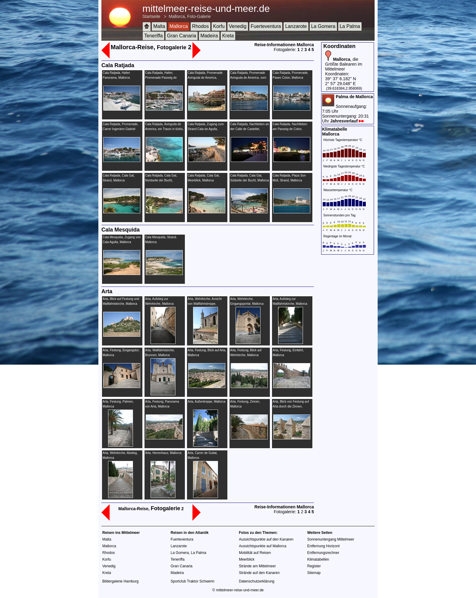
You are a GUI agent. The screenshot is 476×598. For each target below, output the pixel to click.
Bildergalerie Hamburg (120, 581)
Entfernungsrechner (323, 553)
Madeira (209, 35)
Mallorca (178, 26)
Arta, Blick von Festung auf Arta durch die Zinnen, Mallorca (291, 406)
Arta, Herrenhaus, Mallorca (163, 453)
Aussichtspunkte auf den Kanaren (266, 539)
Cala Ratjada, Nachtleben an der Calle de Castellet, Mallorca (249, 129)
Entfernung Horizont (323, 546)
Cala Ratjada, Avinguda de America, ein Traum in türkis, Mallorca (164, 129)
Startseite (151, 16)
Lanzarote (296, 26)
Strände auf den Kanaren (259, 573)
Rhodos (200, 26)
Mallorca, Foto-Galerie (190, 16)
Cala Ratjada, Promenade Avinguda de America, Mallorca (205, 77)
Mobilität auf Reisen (255, 553)
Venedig (237, 26)
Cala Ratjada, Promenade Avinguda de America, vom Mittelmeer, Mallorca (248, 77)
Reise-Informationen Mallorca (284, 44)
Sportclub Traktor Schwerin (192, 581)
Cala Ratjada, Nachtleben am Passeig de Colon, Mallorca (290, 129)
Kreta (228, 35)
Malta (159, 26)
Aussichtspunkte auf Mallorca (262, 546)
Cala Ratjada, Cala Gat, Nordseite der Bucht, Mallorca (161, 180)
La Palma (350, 26)
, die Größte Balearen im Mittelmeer (343, 64)
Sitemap (314, 573)
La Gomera (323, 26)
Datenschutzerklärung (256, 581)
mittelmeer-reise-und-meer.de (206, 8)
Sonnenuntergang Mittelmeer (330, 539)
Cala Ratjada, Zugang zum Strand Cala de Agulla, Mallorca (206, 129)
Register (314, 566)
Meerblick (246, 559)
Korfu (219, 26)
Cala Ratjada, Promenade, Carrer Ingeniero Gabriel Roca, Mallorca (120, 129)
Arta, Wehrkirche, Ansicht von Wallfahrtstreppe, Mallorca (205, 303)
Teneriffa (153, 35)
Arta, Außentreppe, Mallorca (207, 401)
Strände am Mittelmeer (257, 566)
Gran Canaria (181, 35)
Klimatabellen (318, 559)
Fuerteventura (266, 26)
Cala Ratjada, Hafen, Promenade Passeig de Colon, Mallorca (161, 77)
